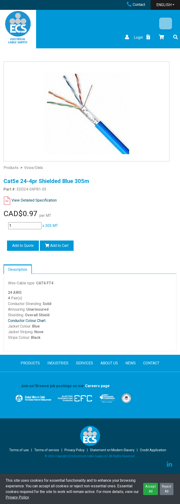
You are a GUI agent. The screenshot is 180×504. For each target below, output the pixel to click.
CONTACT (151, 363)
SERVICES (84, 363)
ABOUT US (109, 363)
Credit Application (153, 450)
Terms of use (19, 450)
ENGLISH (164, 5)
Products (11, 167)
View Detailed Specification (34, 200)
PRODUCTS (30, 363)
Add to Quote (23, 245)
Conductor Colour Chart (26, 320)
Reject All (166, 489)
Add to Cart (56, 245)
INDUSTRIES (57, 363)
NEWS (130, 363)
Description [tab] (17, 269)
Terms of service (46, 450)
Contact (136, 4)
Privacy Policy (17, 497)
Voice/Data (33, 167)
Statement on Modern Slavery (112, 450)
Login (133, 37)
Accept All (150, 489)
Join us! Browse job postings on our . (66, 386)
